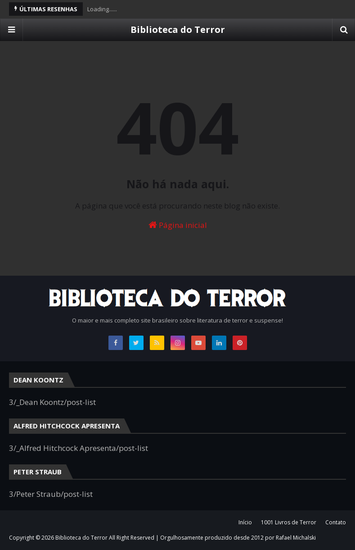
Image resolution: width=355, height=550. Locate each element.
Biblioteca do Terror (177, 29)
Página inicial (177, 225)
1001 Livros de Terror (288, 522)
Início (245, 522)
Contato (335, 522)
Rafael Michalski (296, 537)
